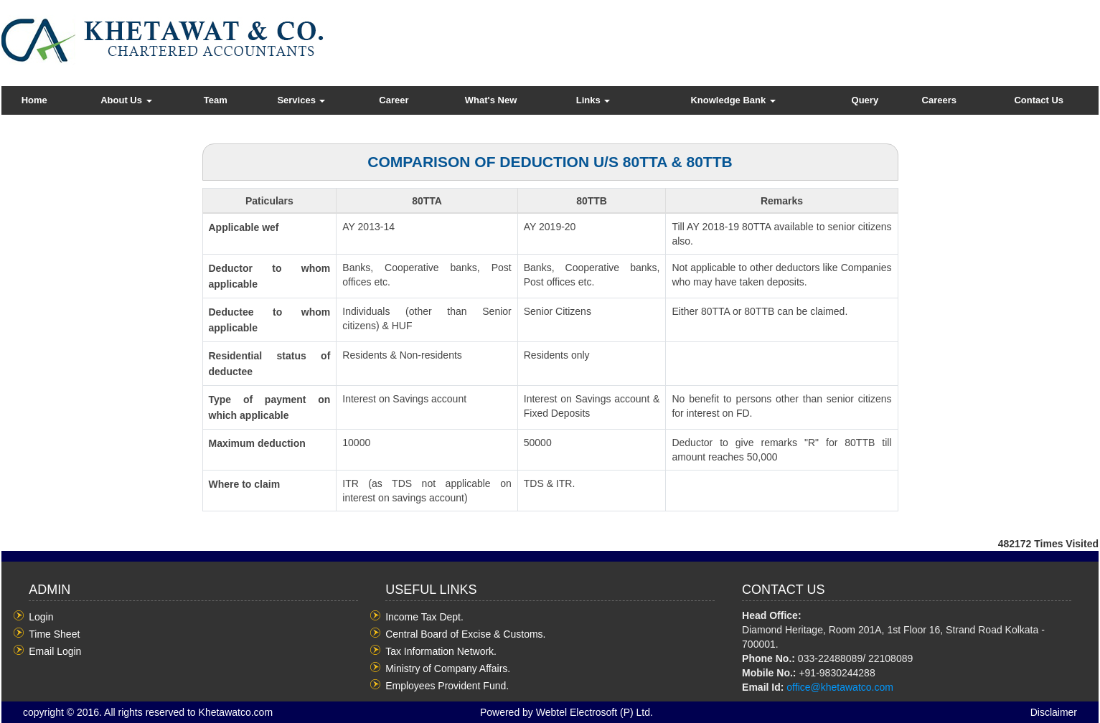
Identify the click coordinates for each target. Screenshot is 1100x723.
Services (301, 100)
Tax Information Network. (441, 651)
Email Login (55, 651)
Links (593, 100)
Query (865, 100)
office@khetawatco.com (839, 687)
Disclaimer (1053, 712)
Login (41, 617)
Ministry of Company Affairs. (447, 668)
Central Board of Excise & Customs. (465, 634)
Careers (939, 100)
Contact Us (1038, 100)
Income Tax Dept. (424, 617)
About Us (125, 100)
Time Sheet (54, 634)
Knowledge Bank (732, 100)
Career (393, 100)
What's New (491, 100)
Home (34, 100)
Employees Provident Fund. (447, 685)
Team (215, 100)
